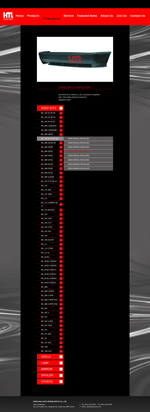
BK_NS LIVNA (47, 321)
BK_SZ (44, 338)
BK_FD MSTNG (47, 210)
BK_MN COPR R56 (49, 304)
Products (33, 15)
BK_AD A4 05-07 (48, 122)
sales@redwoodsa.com (94, 407)
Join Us (122, 15)
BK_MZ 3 (45, 313)
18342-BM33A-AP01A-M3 (78, 164)
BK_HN (44, 236)
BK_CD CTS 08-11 (49, 181)
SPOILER (47, 375)
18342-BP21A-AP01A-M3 (78, 151)
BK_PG (44, 330)
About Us (107, 15)
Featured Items (87, 15)
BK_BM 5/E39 (47, 164)
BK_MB (44, 287)
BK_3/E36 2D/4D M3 (49, 139)
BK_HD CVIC (46, 227)
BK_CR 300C (46, 194)
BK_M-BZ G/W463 (48, 278)
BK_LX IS (45, 253)
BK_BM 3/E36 (47, 134)
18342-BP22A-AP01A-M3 (78, 156)
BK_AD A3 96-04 (48, 117)
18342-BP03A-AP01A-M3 (78, 147)
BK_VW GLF (46, 351)
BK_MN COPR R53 (49, 300)
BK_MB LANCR (47, 291)
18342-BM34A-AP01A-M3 (78, 168)
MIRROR (46, 369)
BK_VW (44, 347)
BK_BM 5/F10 (47, 173)
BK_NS (44, 317)
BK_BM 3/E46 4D (48, 143)
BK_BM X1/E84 (47, 177)
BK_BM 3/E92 (47, 156)
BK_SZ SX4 (46, 343)
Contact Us (137, 15)
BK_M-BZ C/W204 (48, 266)
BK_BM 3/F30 (47, 160)
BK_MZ (44, 308)
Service (68, 15)
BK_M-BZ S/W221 (48, 283)
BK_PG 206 (46, 334)
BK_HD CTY (46, 223)
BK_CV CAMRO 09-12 (49, 204)
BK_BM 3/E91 (47, 151)
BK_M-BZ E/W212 (48, 274)
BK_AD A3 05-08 (48, 113)
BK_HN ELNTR (47, 240)
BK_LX (44, 244)
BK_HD (44, 214)
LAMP (45, 362)
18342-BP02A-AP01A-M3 (78, 143)
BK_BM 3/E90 (47, 147)
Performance (51, 18)
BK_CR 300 (46, 190)
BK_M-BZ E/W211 (48, 270)
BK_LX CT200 (47, 248)
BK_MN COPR (47, 296)
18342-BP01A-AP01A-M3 (78, 139)
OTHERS (47, 381)
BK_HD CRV (46, 218)
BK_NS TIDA (46, 325)
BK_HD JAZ (46, 231)
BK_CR (44, 186)
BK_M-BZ (45, 257)
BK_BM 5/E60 (47, 168)
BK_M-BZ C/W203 (48, 261)
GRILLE (46, 356)
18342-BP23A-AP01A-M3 (78, 160)
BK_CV (44, 198)
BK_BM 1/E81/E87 (49, 126)
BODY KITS (48, 108)
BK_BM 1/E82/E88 (49, 130)
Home (20, 15)
